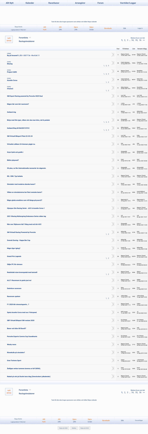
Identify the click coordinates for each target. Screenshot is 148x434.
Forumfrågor (139, 420)
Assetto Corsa (12, 80)
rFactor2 (10, 89)
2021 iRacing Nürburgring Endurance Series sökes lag (26, 216)
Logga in (140, 28)
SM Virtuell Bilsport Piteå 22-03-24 (20, 136)
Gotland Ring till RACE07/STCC (18, 128)
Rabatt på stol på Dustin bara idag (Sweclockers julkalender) (28, 376)
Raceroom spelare (13, 296)
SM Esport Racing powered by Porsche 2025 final (25, 96)
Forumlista (25, 38)
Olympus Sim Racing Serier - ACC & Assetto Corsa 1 (26, 208)
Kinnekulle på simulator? (16, 352)
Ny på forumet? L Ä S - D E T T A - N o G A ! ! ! (23, 55)
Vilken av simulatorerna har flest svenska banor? (24, 192)
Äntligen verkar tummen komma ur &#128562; (23, 368)
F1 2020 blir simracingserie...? (18, 304)
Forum (101, 3)
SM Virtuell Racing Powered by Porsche (21, 232)
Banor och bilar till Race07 (16, 328)
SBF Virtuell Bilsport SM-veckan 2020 (20, 320)
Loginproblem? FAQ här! (18, 30)
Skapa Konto (18, 27)
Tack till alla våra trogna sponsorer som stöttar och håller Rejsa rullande (74, 22)
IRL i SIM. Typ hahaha (15, 176)
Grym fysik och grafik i (15, 152)
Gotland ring (11, 112)
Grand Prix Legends (14, 256)
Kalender (30, 3)
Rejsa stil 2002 (63, 428)
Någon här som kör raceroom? (18, 104)
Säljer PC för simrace (14, 264)
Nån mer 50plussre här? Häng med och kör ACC (24, 224)
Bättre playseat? (13, 160)
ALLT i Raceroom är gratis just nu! (19, 280)
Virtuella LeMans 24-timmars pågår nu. (21, 144)
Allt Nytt (9, 3)
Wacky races (11, 344)
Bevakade (108, 28)
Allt (60, 28)
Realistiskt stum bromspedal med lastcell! (22, 272)
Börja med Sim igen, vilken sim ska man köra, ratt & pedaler (28, 120)
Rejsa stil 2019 (84, 428)
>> (143, 40)
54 (132, 40)
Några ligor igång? (13, 248)
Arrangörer (80, 3)
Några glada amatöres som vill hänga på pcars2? (24, 200)
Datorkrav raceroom (14, 288)
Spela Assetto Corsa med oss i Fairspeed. (22, 312)
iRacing (9, 64)
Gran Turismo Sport (14, 360)
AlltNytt (44, 28)
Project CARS (12, 72)
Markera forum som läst (138, 38)
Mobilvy (74, 428)
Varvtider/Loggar (128, 3)
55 (136, 40)
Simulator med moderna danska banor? (21, 184)
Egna (76, 28)
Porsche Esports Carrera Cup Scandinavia (22, 336)
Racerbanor (53, 3)
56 (140, 40)
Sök (124, 28)
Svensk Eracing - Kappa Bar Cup (18, 240)
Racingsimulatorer (26, 41)
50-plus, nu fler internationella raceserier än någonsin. (26, 168)
